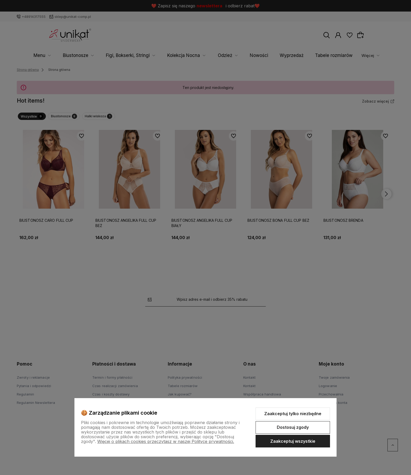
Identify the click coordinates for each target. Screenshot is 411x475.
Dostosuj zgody (293, 427)
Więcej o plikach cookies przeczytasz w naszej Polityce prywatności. (165, 441)
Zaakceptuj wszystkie (292, 441)
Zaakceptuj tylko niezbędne (292, 413)
